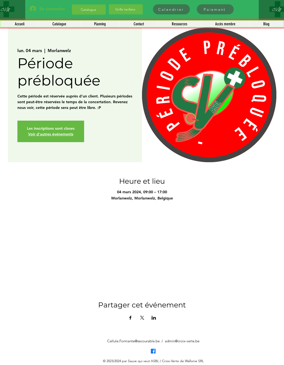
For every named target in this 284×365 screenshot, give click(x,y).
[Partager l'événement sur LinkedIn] (154, 318)
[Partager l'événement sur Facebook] (130, 318)
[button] (59, 24)
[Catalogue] (89, 10)
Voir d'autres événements (50, 134)
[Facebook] (153, 351)
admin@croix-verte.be (182, 341)
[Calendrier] (171, 9)
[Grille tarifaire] (126, 9)
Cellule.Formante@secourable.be (133, 341)
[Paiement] (215, 9)
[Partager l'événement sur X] (142, 318)
